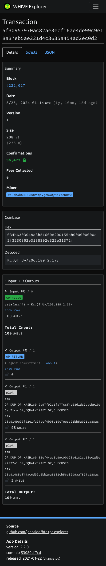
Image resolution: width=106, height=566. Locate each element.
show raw (12, 310)
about (50, 363)
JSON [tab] (50, 52)
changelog (51, 558)
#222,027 (15, 85)
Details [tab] (12, 52)
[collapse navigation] (95, 6)
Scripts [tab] (31, 52)
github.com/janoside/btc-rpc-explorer (37, 532)
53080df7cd (31, 552)
